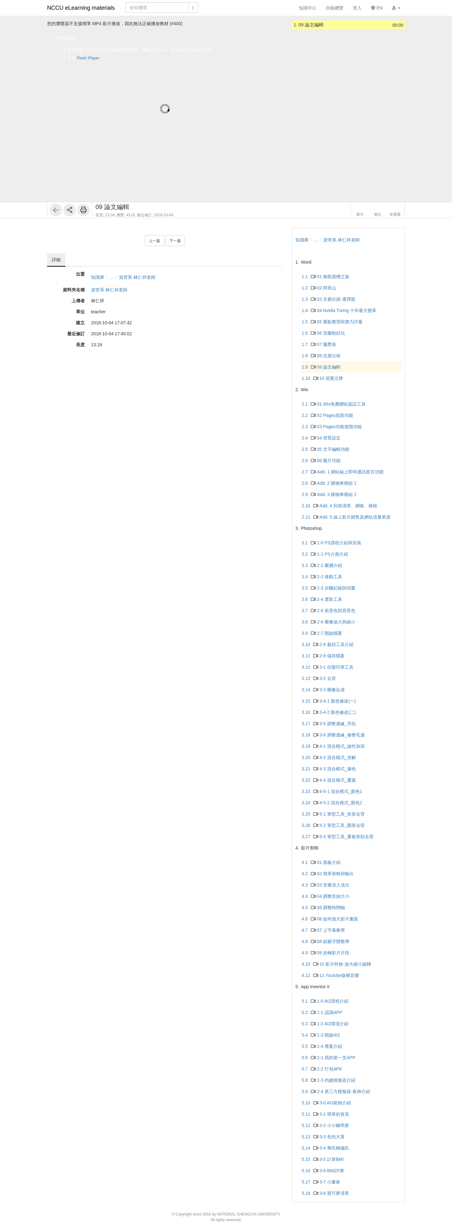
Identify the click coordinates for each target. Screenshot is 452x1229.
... (112, 277)
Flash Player (88, 58)
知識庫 (97, 277)
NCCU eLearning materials (81, 8)
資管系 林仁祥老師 (137, 277)
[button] (396, 8)
